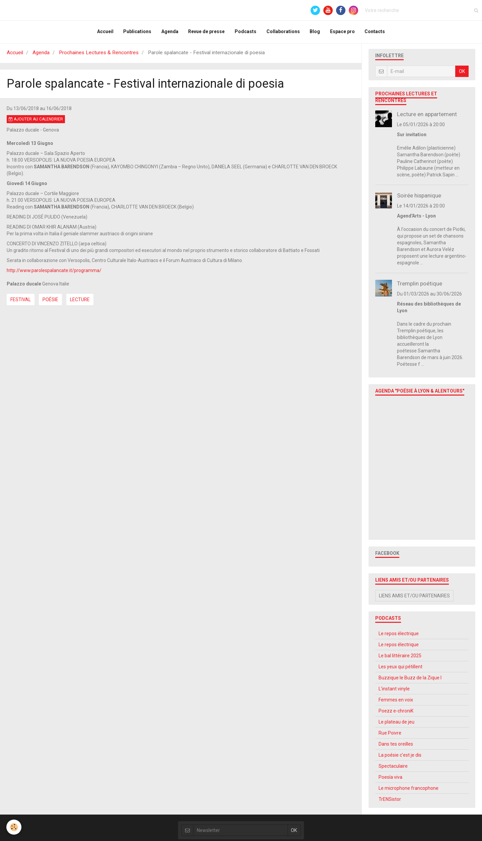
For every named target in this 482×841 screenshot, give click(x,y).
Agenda (169, 32)
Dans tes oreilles (396, 746)
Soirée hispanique (419, 198)
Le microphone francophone (408, 790)
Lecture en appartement (427, 116)
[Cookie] (14, 827)
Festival (20, 302)
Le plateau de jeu (396, 724)
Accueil (104, 32)
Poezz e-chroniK (396, 713)
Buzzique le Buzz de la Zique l (410, 680)
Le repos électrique (399, 636)
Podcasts (245, 32)
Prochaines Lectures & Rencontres (99, 55)
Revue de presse (206, 32)
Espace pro (342, 32)
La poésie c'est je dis (400, 757)
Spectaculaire (393, 768)
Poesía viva (390, 779)
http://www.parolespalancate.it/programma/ (54, 273)
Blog (315, 32)
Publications (137, 32)
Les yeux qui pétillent (400, 669)
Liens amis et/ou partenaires (414, 598)
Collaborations (283, 32)
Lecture (80, 302)
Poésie (50, 302)
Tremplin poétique (419, 286)
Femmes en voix (396, 702)
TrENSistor (390, 802)
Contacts (375, 32)
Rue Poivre (390, 735)
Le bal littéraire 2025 (400, 658)
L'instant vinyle (394, 691)
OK (462, 74)
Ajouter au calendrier (36, 121)
